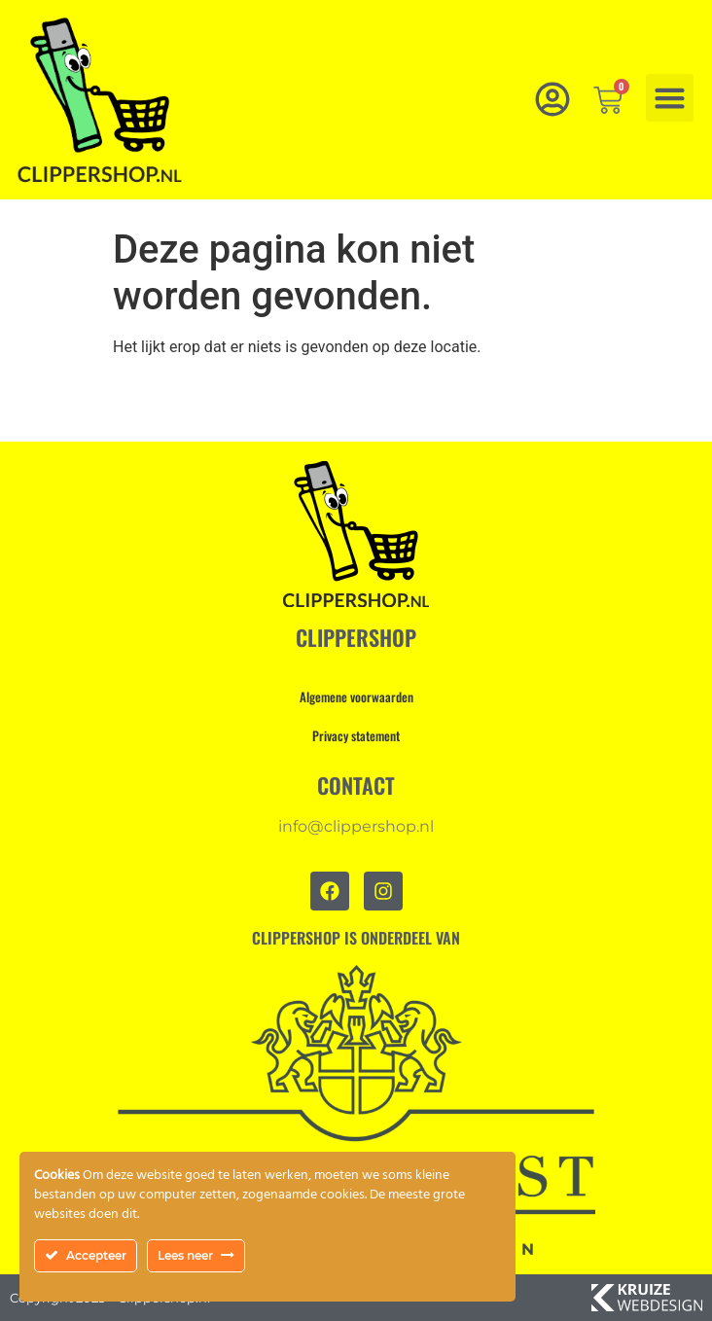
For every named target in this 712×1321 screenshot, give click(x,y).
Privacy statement (356, 735)
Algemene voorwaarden (356, 696)
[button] (670, 98)
